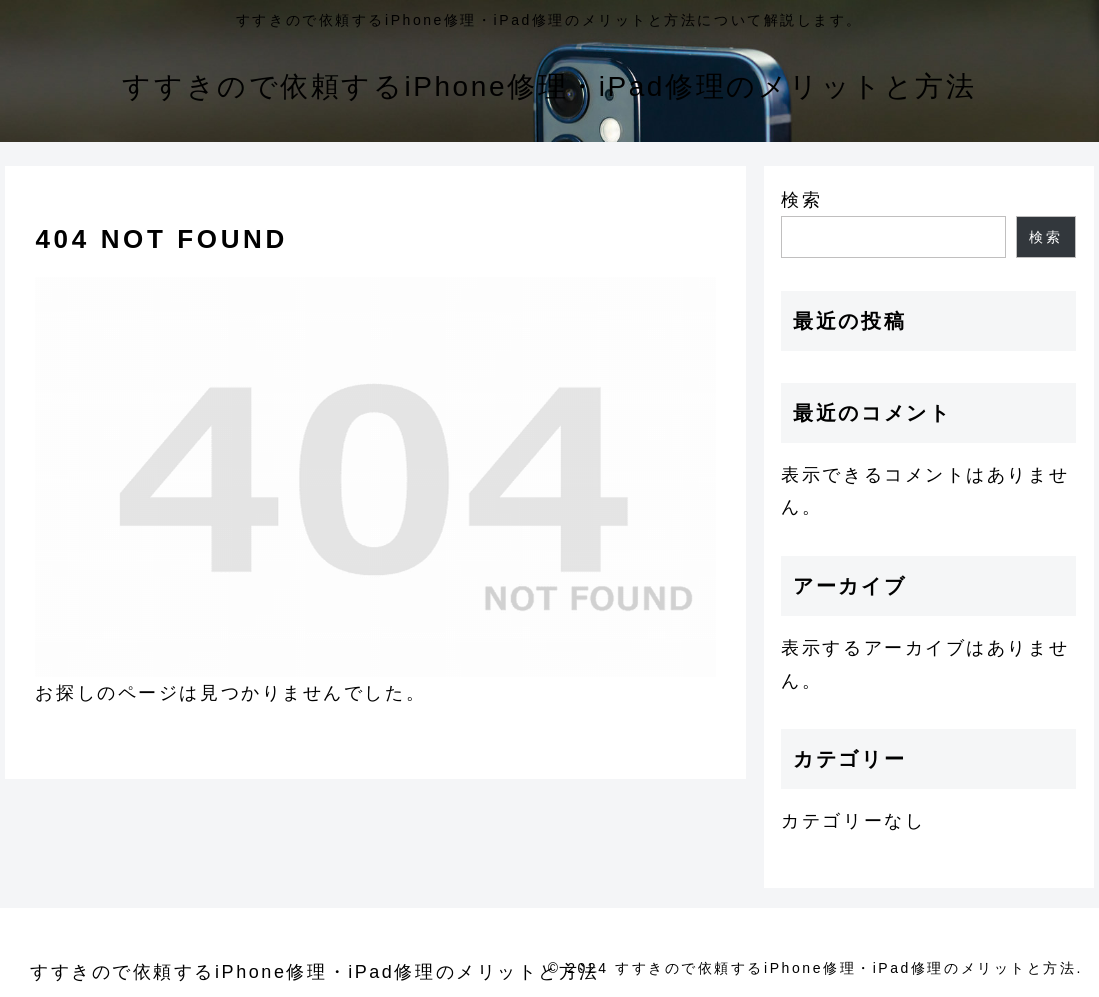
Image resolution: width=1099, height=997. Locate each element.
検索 (801, 200)
